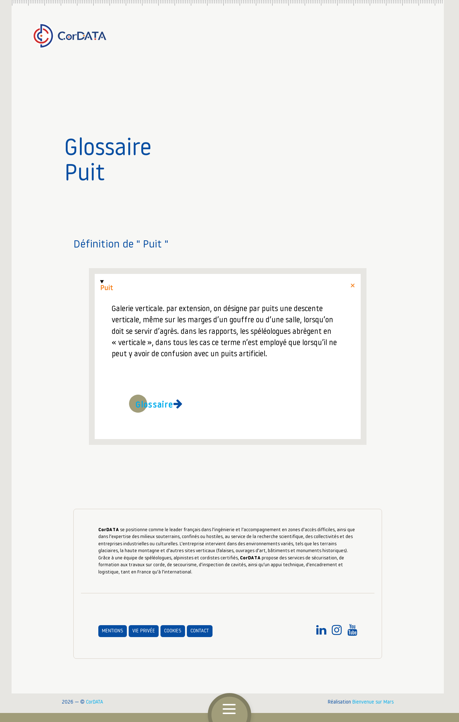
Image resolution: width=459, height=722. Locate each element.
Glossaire (154, 405)
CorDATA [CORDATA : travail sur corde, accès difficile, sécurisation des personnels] (94, 702)
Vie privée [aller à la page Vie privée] (143, 631)
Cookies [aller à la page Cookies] (172, 631)
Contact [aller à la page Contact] (199, 631)
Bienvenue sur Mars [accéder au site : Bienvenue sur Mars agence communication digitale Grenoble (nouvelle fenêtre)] (373, 702)
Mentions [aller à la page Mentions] (112, 631)
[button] (229, 709)
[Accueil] (228, 32)
